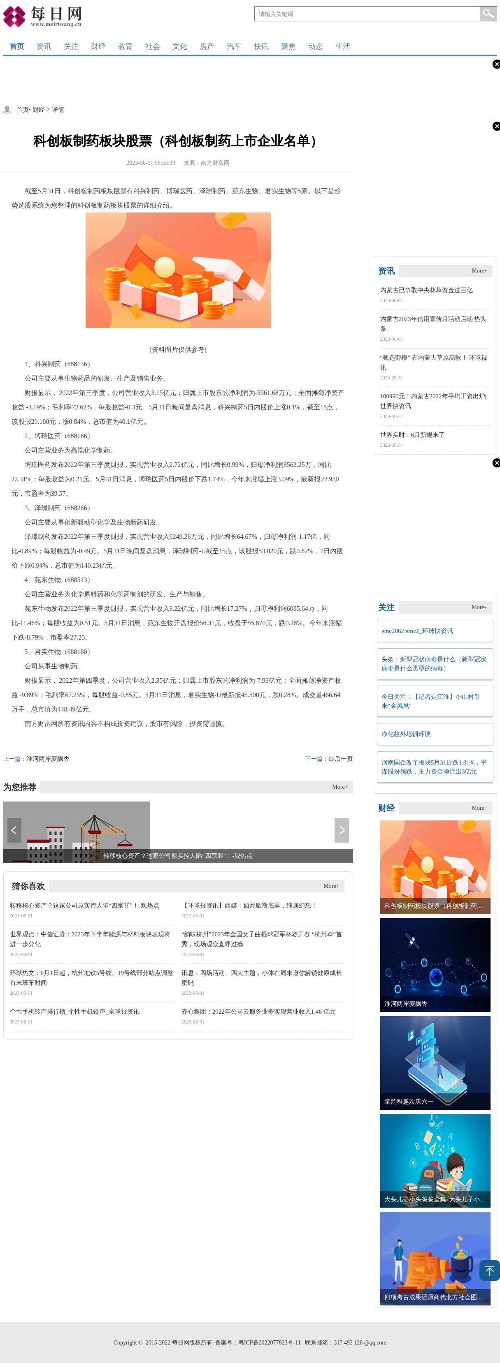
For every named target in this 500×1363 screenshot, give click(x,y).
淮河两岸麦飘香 (36, 759)
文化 (179, 46)
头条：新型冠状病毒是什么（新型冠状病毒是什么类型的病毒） (433, 664)
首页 (16, 46)
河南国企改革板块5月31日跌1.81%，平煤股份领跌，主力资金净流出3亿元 (434, 767)
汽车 (234, 46)
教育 (125, 46)
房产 (207, 46)
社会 (152, 46)
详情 (58, 109)
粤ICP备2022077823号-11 (269, 1343)
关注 (71, 46)
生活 (342, 46)
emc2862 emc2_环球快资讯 (417, 631)
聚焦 (288, 46)
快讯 (261, 46)
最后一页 (329, 759)
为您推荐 (19, 787)
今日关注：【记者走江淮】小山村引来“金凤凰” (430, 701)
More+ (340, 787)
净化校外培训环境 (406, 734)
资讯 (44, 46)
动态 (315, 46)
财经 (98, 46)
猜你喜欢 (28, 886)
